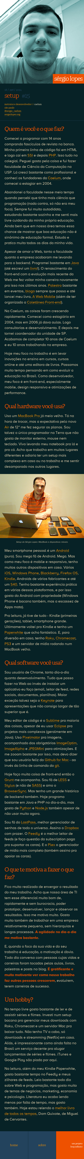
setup (11, 96)
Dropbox (72, 828)
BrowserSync (15, 791)
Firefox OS (69, 573)
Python (25, 808)
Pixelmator (31, 737)
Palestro (55, 285)
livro (33, 268)
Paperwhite (13, 632)
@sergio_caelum (12, 111)
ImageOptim (67, 743)
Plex (51, 845)
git (57, 765)
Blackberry (50, 573)
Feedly (34, 834)
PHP (52, 155)
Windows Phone (25, 573)
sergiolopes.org (12, 114)
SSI (30, 155)
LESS (62, 780)
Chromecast (65, 638)
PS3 (7, 644)
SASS (36, 785)
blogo (30, 291)
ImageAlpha (14, 749)
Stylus (9, 785)
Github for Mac (57, 760)
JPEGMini (36, 749)
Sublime (53, 720)
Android (62, 550)
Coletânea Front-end (44, 302)
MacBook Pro (29, 416)
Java (75, 263)
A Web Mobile (43, 297)
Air (6, 427)
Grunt (9, 780)
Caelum (54, 178)
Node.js (41, 808)
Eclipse (60, 726)
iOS (7, 573)
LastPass (28, 822)
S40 (13, 584)
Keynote (48, 700)
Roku (49, 638)
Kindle (9, 579)
